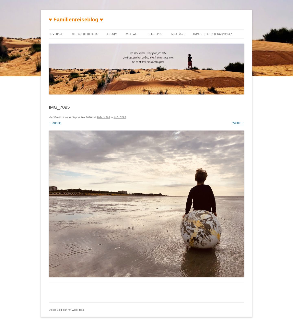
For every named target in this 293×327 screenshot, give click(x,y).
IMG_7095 (120, 117)
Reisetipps (155, 34)
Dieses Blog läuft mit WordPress (66, 309)
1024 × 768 (103, 117)
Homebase (56, 34)
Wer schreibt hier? (85, 34)
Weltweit (132, 34)
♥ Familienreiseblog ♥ (76, 19)
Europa (112, 34)
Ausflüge (177, 34)
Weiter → (238, 122)
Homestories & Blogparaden (213, 34)
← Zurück (55, 122)
